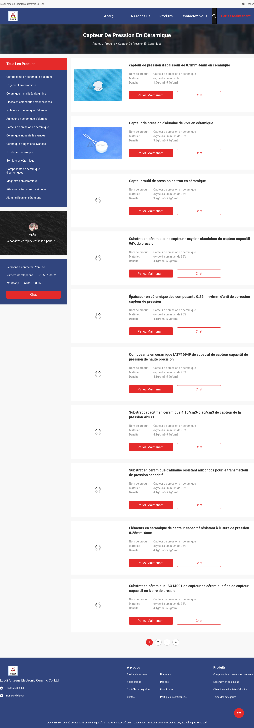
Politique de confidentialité (173, 697)
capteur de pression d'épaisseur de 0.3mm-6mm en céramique (179, 65)
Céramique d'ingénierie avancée (26, 143)
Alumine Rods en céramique (23, 197)
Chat (33, 294)
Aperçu (97, 43)
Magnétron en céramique (21, 181)
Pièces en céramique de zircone (26, 189)
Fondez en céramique (19, 152)
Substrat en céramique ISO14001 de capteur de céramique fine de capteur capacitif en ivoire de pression (189, 588)
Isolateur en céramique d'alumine (26, 110)
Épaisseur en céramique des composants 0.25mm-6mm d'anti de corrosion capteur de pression (189, 298)
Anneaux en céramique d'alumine (26, 118)
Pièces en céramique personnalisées (29, 102)
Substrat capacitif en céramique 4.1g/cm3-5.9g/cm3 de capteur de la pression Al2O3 (185, 414)
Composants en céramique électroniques (23, 170)
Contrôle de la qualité (138, 689)
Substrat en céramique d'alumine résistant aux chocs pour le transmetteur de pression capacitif (188, 472)
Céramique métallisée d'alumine (26, 93)
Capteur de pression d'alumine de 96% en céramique (171, 123)
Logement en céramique (21, 85)
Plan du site (166, 689)
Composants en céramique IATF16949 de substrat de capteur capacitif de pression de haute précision (188, 356)
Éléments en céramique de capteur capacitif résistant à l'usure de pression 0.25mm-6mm (189, 530)
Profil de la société (137, 674)
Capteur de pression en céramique (27, 127)
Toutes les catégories (224, 697)
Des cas (164, 682)
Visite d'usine (134, 682)
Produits (109, 43)
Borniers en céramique (20, 160)
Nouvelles (165, 674)
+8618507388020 (46, 275)
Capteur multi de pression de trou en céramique (167, 181)
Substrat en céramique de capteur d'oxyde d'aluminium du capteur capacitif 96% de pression (189, 241)
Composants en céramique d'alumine (29, 76)
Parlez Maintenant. (151, 95)
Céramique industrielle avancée (25, 135)
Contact (131, 697)
